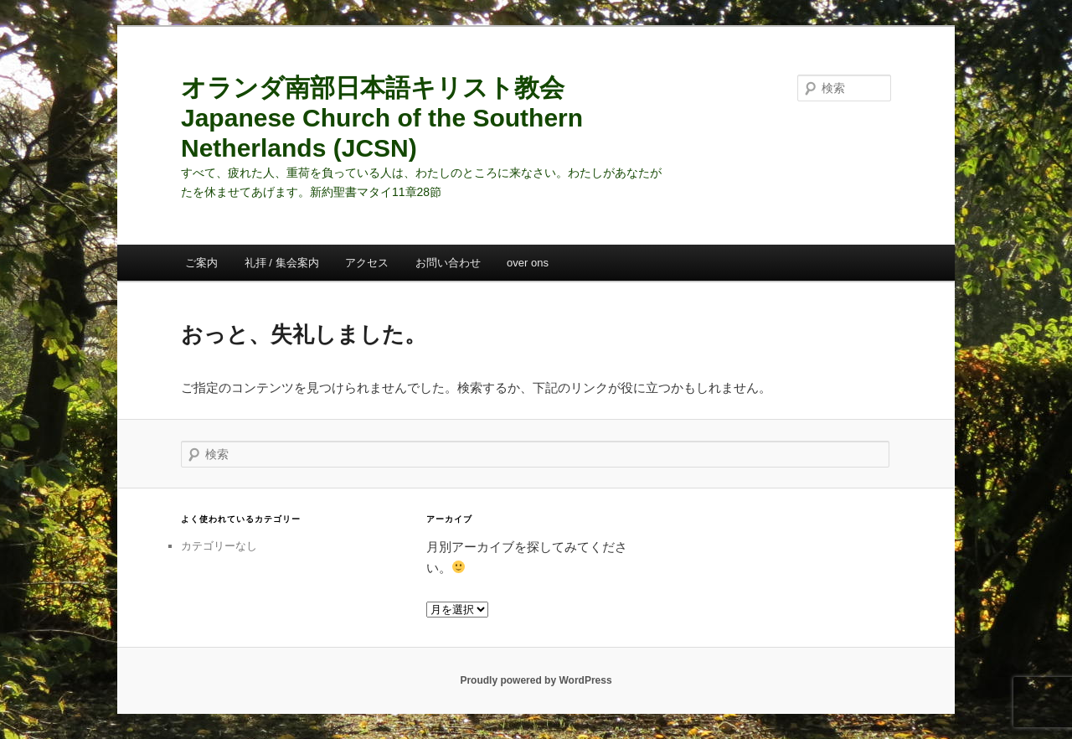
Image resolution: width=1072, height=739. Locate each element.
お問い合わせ (448, 262)
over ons (528, 262)
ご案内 (201, 262)
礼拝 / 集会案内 (282, 262)
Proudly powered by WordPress (535, 680)
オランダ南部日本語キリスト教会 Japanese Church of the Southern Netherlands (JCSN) (382, 118)
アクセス (367, 262)
